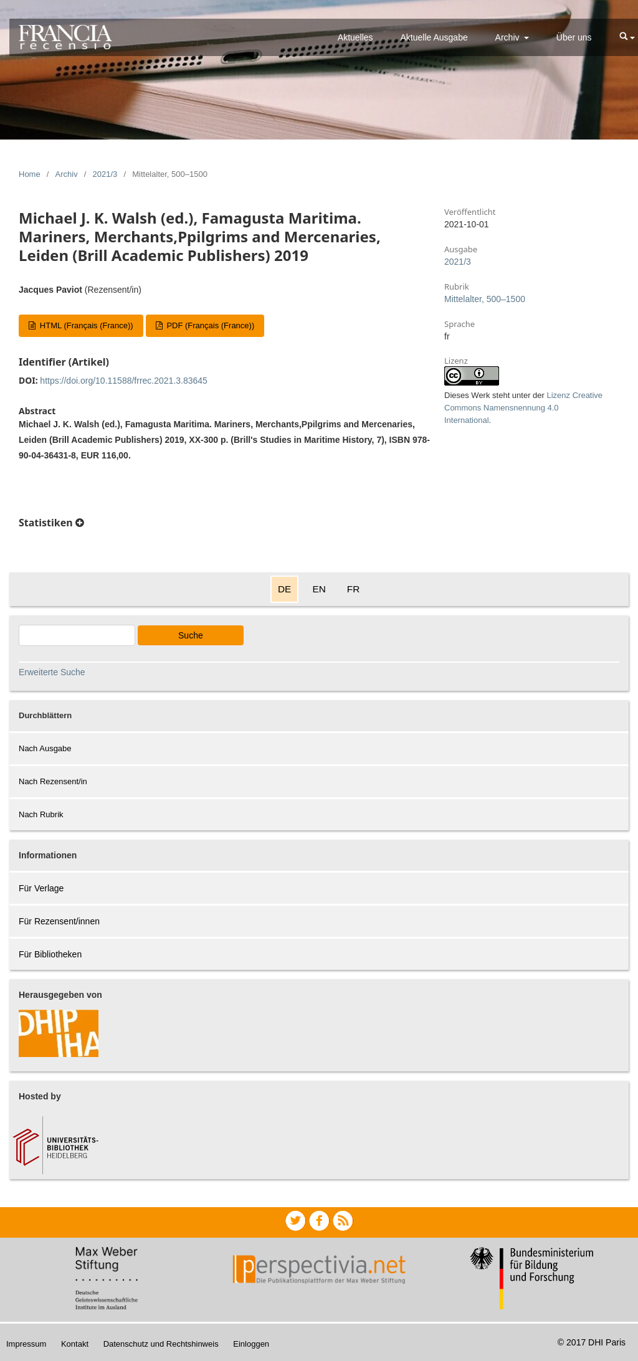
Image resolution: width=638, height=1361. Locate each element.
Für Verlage (41, 888)
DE (284, 589)
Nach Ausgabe (45, 748)
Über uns (574, 37)
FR (353, 589)
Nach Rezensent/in (53, 781)
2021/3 (105, 174)
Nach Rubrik (41, 814)
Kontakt (74, 1344)
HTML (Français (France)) (85, 325)
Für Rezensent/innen (59, 921)
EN (318, 589)
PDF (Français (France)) (209, 325)
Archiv (508, 37)
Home (29, 174)
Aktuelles (355, 37)
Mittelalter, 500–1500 (484, 299)
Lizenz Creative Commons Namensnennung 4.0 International (523, 408)
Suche (190, 635)
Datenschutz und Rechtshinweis (161, 1344)
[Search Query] (77, 635)
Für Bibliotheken (50, 954)
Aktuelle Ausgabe (434, 37)
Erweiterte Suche (52, 672)
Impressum (26, 1344)
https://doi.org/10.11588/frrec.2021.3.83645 (123, 381)
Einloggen (251, 1344)
